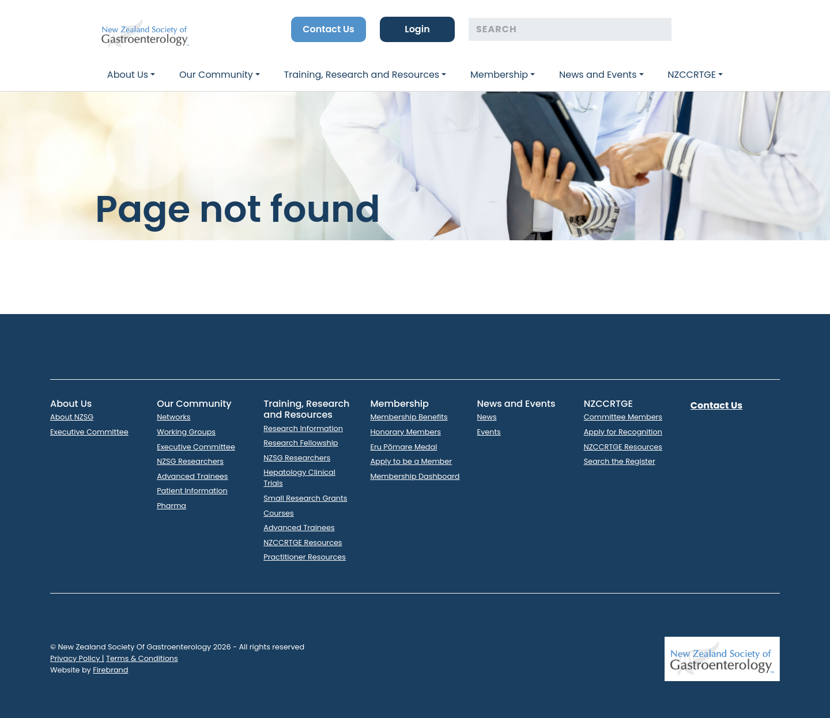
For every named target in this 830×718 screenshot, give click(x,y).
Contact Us (328, 29)
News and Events (598, 74)
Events (489, 432)
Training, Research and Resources (362, 74)
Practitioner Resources (304, 557)
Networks (173, 417)
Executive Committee (89, 432)
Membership (499, 74)
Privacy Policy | (77, 658)
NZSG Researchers (190, 461)
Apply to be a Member (411, 461)
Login (417, 29)
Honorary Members (405, 432)
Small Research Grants (305, 498)
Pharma (171, 506)
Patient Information (192, 491)
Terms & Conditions (142, 658)
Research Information (303, 428)
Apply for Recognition (623, 432)
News (487, 417)
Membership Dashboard (414, 476)
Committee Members (623, 417)
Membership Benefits (408, 417)
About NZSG (71, 417)
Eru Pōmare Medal (403, 447)
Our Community (216, 74)
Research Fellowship (300, 443)
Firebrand (110, 670)
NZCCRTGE (691, 74)
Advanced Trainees (192, 476)
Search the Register (619, 461)
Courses (278, 513)
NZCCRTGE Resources (302, 542)
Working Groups (186, 432)
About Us (127, 74)
